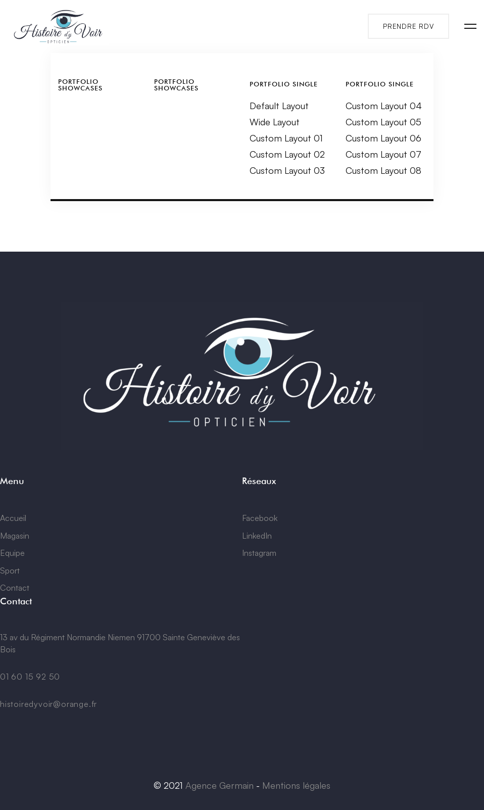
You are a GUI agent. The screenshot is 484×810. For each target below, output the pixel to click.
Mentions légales (296, 785)
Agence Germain (219, 785)
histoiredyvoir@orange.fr (48, 704)
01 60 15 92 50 (30, 677)
